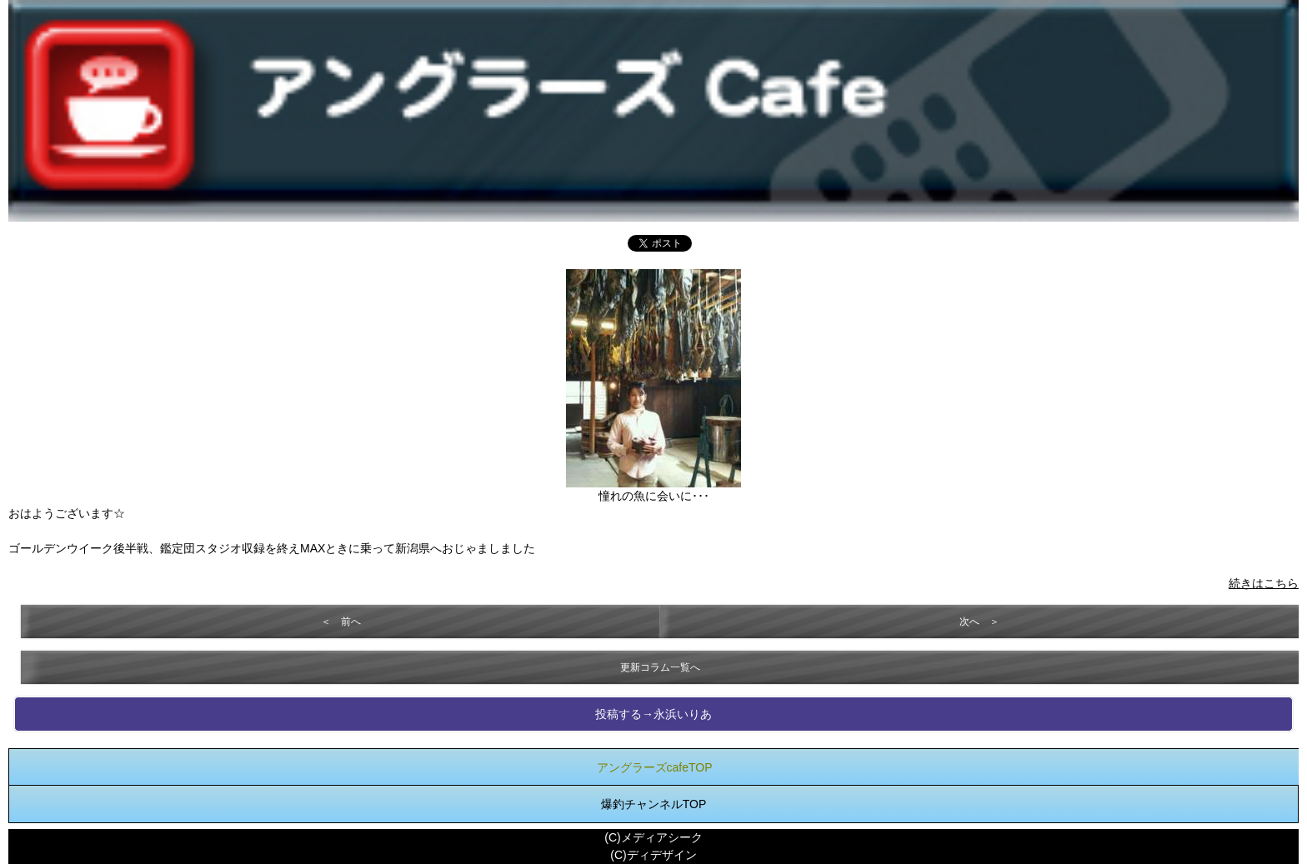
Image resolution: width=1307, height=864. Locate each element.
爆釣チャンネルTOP (654, 804)
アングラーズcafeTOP (655, 767)
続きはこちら (1264, 583)
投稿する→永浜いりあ (653, 714)
